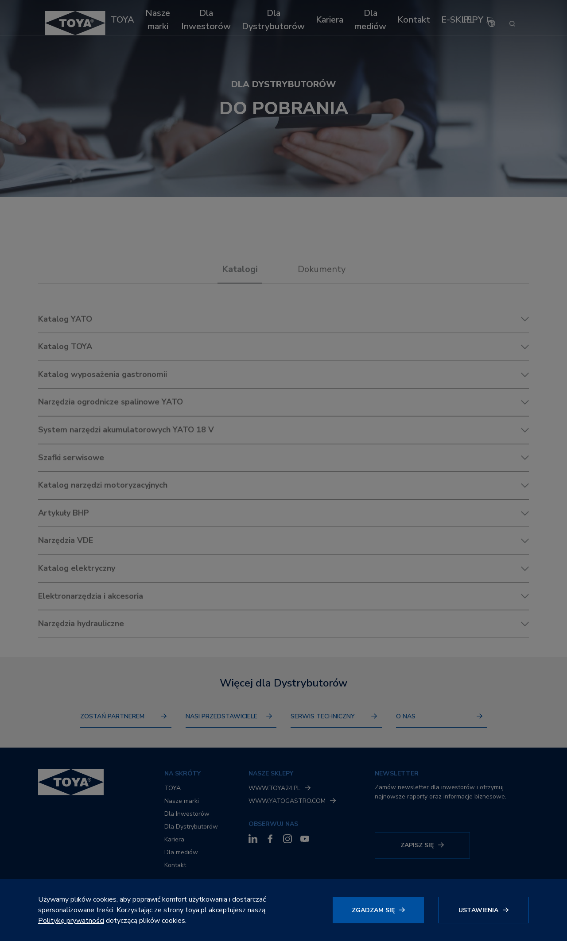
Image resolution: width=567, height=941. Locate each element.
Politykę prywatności (71, 921)
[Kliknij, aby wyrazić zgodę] (378, 910)
